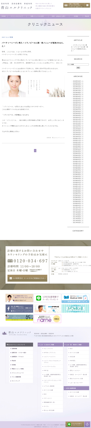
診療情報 (14, 348)
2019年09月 (77, 167)
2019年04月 (77, 176)
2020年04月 (77, 153)
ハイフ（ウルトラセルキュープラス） (52, 361)
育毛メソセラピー (75, 370)
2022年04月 (77, 113)
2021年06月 (77, 129)
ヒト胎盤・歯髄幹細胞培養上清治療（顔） (52, 375)
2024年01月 (77, 88)
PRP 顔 (46, 370)
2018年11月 (77, 186)
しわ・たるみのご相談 (47, 344)
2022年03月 (77, 115)
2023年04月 (77, 96)
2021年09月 (77, 125)
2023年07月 (77, 94)
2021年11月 (77, 121)
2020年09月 (77, 144)
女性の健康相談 (71, 388)
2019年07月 (77, 171)
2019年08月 (77, 169)
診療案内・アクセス (18, 356)
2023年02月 (77, 100)
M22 (45, 394)
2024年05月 (77, 85)
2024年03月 (77, 87)
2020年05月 (77, 152)
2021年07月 (77, 127)
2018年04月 (77, 199)
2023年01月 (77, 102)
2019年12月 (77, 161)
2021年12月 (77, 119)
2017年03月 (77, 222)
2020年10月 (77, 142)
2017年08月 (77, 215)
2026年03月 (77, 83)
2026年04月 (77, 81)
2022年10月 (77, 106)
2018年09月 (77, 190)
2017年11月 (77, 209)
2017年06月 (77, 217)
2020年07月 (77, 148)
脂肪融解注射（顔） (50, 402)
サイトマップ (16, 381)
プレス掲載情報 (16, 377)
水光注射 (72, 356)
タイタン (46, 406)
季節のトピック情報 (18, 369)
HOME (4, 16)
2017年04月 (77, 220)
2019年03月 (77, 178)
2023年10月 (77, 90)
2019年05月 (77, 174)
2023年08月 (77, 92)
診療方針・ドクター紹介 (19, 352)
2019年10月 (77, 165)
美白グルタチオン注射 (76, 378)
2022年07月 (77, 109)
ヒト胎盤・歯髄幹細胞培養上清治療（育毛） (78, 365)
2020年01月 (77, 159)
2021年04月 (77, 130)
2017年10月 (77, 211)
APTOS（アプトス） (50, 352)
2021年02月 (77, 134)
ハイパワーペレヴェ (50, 366)
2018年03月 (77, 201)
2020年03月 (77, 155)
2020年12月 (77, 138)
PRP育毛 (72, 360)
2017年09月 (77, 213)
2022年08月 (77, 108)
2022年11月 (77, 104)
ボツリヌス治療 (48, 390)
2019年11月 (77, 163)
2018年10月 (77, 188)
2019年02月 (77, 180)
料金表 (87, 16)
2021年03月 (77, 132)
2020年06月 (77, 150)
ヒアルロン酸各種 (49, 386)
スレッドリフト (48, 348)
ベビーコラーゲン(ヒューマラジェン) (52, 381)
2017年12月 (77, 207)
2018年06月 (77, 196)
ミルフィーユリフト (50, 356)
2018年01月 (77, 205)
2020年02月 (77, 157)
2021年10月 (77, 123)
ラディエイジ (48, 398)
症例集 (76, 16)
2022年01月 (77, 117)
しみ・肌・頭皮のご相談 (74, 344)
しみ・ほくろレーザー (76, 382)
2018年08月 (77, 192)
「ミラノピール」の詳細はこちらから (15, 115)
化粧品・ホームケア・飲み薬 (78, 374)
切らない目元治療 (49, 410)
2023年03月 (77, 98)
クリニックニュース (18, 373)
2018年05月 (77, 197)
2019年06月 (77, 173)
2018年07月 (77, 194)
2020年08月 (77, 146)
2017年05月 (77, 218)
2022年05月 (77, 111)
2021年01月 (77, 136)
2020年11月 (77, 140)
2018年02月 (77, 203)
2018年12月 (77, 184)
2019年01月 (77, 182)
